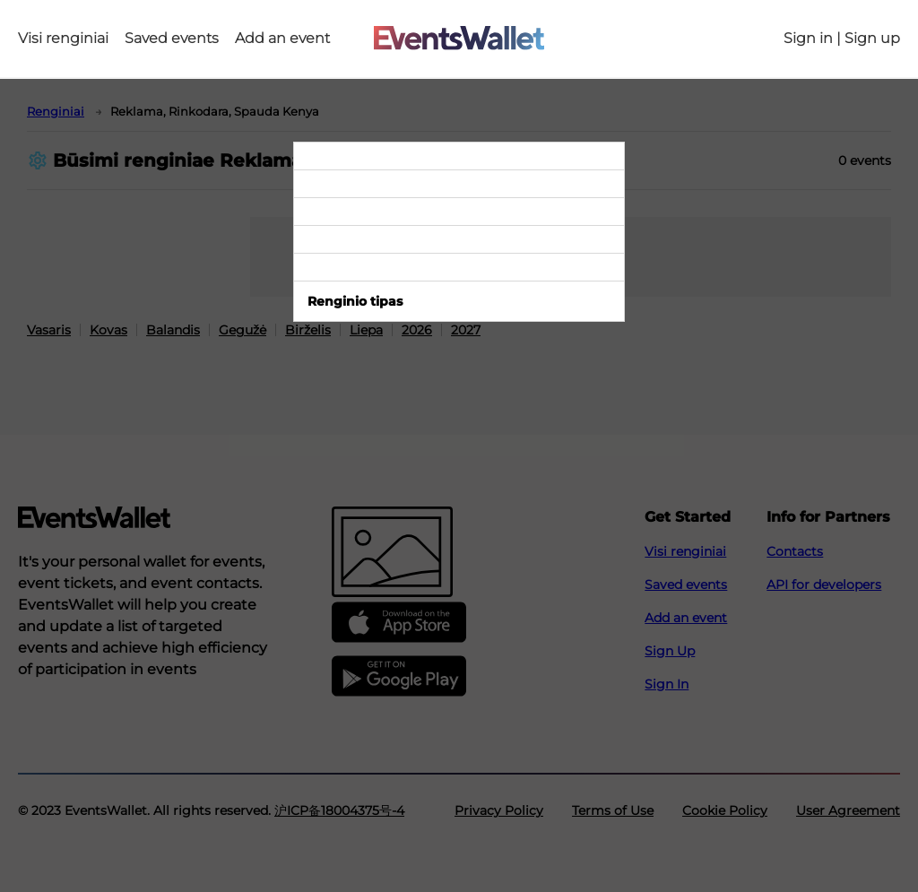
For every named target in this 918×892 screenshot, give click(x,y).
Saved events (172, 38)
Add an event (282, 38)
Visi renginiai (63, 38)
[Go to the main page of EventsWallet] (459, 39)
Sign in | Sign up (842, 38)
